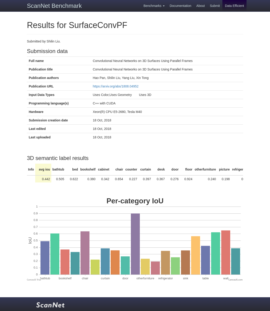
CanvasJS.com (235, 279)
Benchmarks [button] (154, 6)
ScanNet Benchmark (54, 5)
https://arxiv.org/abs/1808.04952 (115, 86)
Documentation (180, 6)
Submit (215, 6)
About (200, 6)
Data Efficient (234, 6)
